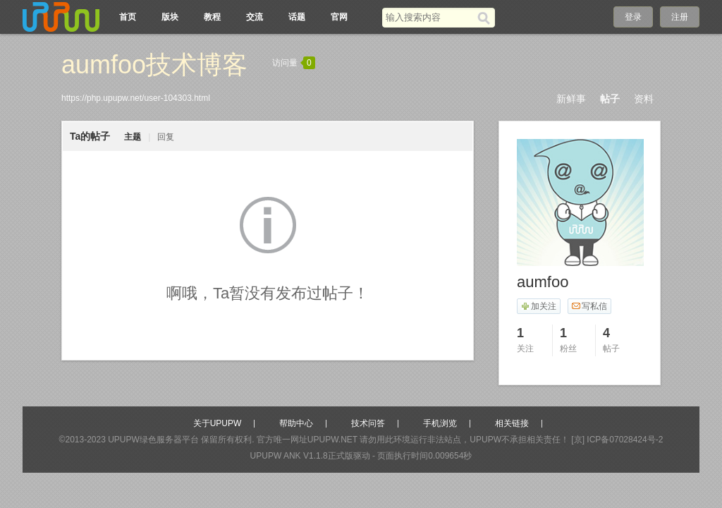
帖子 (610, 98)
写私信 (589, 306)
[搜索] (486, 18)
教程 (212, 17)
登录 (633, 17)
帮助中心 (296, 423)
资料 (644, 98)
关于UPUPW (217, 423)
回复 (165, 137)
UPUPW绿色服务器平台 (153, 440)
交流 (254, 17)
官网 (339, 17)
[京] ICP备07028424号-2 (617, 440)
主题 (132, 137)
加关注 (538, 306)
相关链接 (512, 423)
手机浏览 (440, 423)
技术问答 (368, 423)
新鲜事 (571, 98)
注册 (679, 17)
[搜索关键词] (430, 17)
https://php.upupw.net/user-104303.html (135, 98)
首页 (127, 17)
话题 (296, 17)
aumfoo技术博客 (154, 64)
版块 (169, 17)
